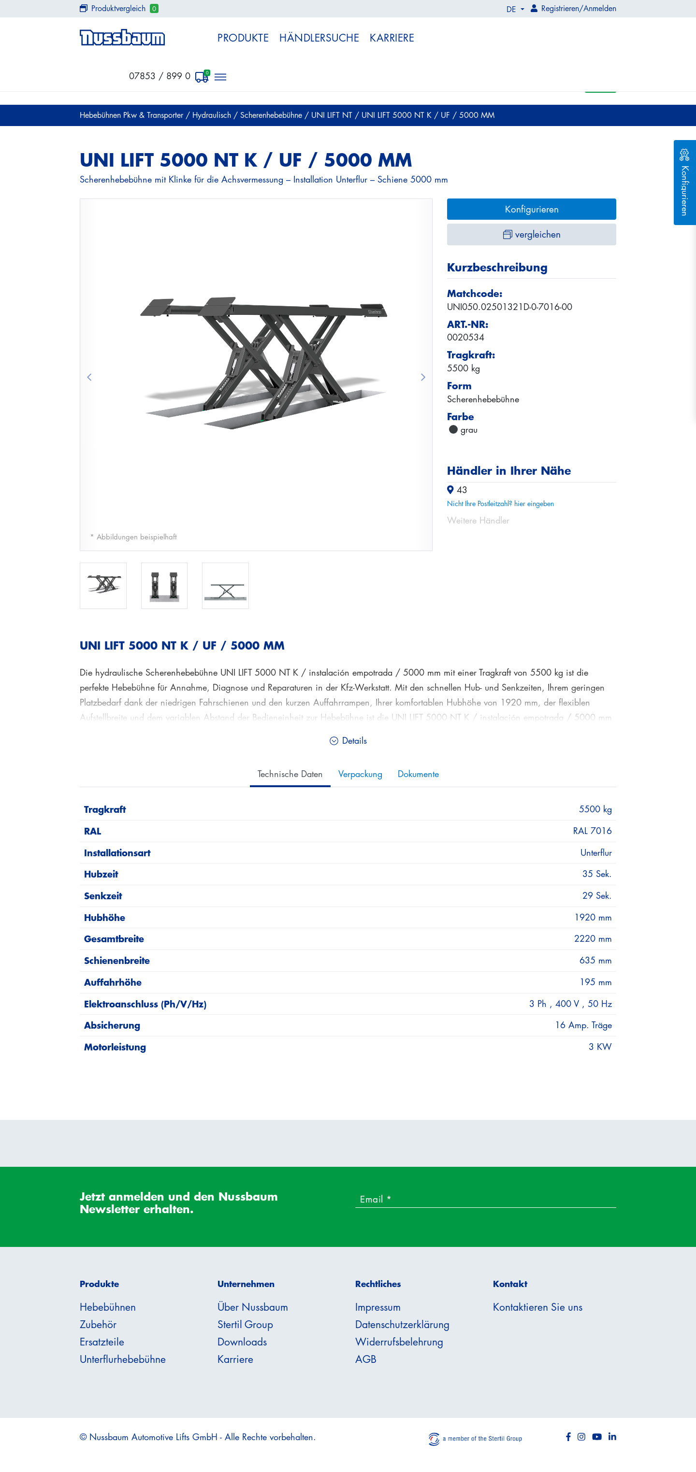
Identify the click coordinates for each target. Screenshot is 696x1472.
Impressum (378, 1307)
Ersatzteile (102, 1341)
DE (513, 9)
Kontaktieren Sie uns (537, 1307)
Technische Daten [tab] (290, 773)
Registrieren (560, 8)
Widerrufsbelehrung (399, 1341)
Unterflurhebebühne (123, 1359)
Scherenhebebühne (272, 115)
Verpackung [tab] (360, 773)
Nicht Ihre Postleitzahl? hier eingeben (500, 503)
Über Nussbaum (253, 1307)
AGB (366, 1359)
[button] (89, 375)
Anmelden (599, 8)
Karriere (392, 37)
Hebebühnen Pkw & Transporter (133, 115)
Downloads (242, 1341)
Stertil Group (245, 1324)
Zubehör (98, 1324)
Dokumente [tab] (418, 773)
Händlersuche (319, 37)
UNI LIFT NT (333, 115)
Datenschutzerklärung (402, 1324)
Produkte (243, 37)
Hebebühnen (108, 1307)
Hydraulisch (212, 115)
